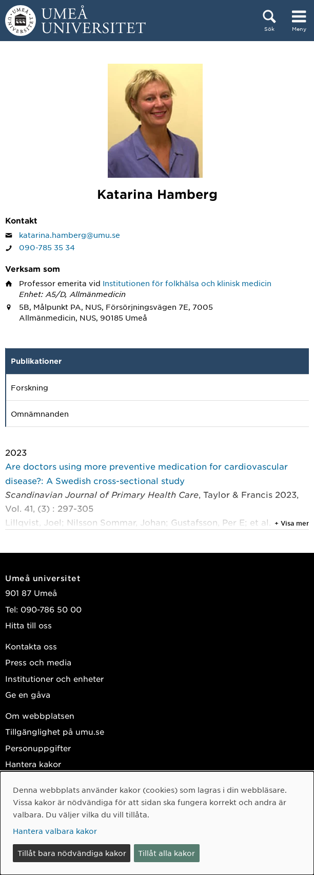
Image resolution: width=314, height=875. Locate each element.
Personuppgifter (38, 748)
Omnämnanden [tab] (40, 413)
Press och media (38, 662)
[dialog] (157, 823)
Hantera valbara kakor (55, 830)
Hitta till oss (28, 625)
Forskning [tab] (29, 387)
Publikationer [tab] (36, 361)
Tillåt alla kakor (166, 853)
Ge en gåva (27, 694)
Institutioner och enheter (54, 678)
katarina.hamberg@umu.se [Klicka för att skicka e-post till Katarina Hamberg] (69, 234)
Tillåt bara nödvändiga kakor (71, 853)
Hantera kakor (33, 764)
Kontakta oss (31, 646)
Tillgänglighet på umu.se (54, 731)
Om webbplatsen (39, 715)
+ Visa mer (291, 523)
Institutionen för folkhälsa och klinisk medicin (187, 283)
